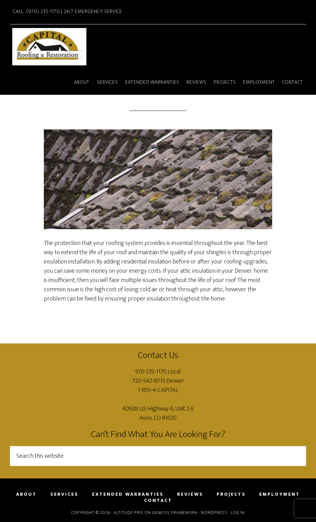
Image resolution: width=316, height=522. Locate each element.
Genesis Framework (175, 512)
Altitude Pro (128, 512)
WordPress (214, 512)
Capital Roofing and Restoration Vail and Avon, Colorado (56, 47)
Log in (238, 512)
